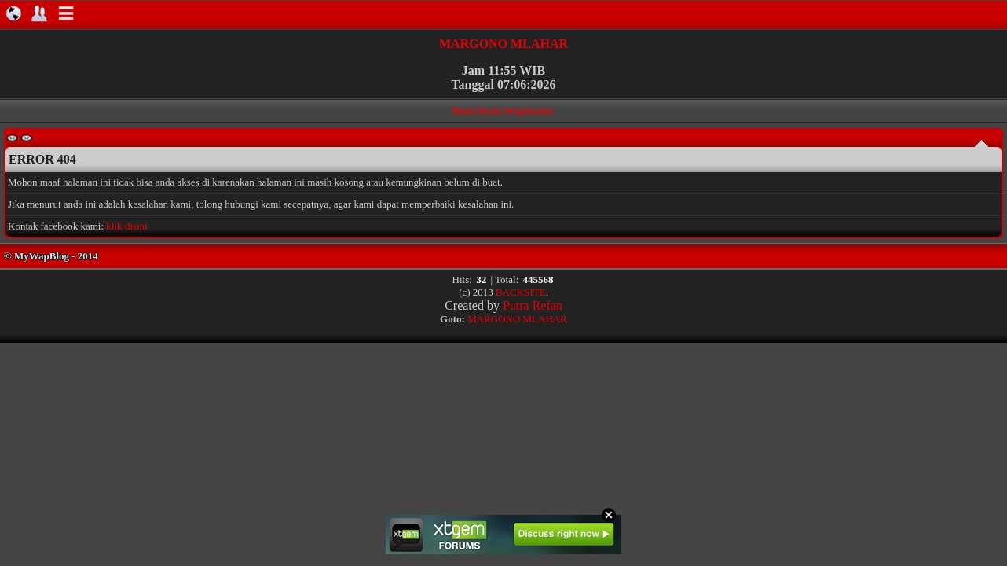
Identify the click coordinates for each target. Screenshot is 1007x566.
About (39, 13)
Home (13, 13)
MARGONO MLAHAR (503, 43)
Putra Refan (532, 305)
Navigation (66, 13)
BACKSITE (521, 292)
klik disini (126, 226)
